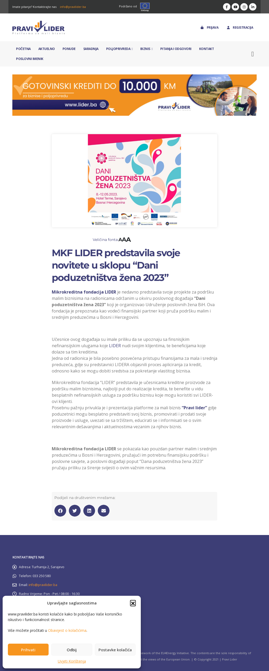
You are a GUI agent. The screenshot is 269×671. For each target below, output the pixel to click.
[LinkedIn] (252, 7)
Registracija (239, 27)
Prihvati (28, 649)
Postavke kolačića (115, 649)
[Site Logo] (38, 27)
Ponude (69, 49)
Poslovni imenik (29, 59)
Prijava (209, 27)
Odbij (72, 649)
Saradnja (91, 49)
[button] (133, 603)
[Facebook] (226, 7)
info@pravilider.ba (73, 7)
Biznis (145, 49)
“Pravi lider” (194, 408)
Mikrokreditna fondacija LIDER (84, 292)
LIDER (115, 346)
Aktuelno (46, 49)
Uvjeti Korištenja (72, 661)
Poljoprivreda (118, 49)
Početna (23, 49)
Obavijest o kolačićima (67, 630)
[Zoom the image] (134, 77)
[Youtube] (235, 7)
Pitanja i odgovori (176, 49)
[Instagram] (244, 7)
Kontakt (206, 49)
